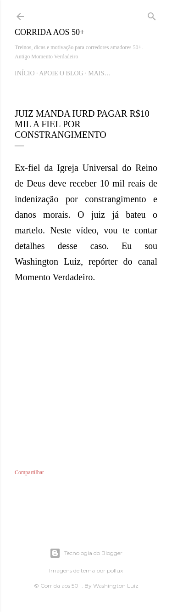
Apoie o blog (61, 73)
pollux (115, 570)
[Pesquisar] (151, 15)
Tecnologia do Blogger (86, 553)
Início (25, 73)
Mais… (99, 73)
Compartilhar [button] (29, 472)
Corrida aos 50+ (49, 32)
